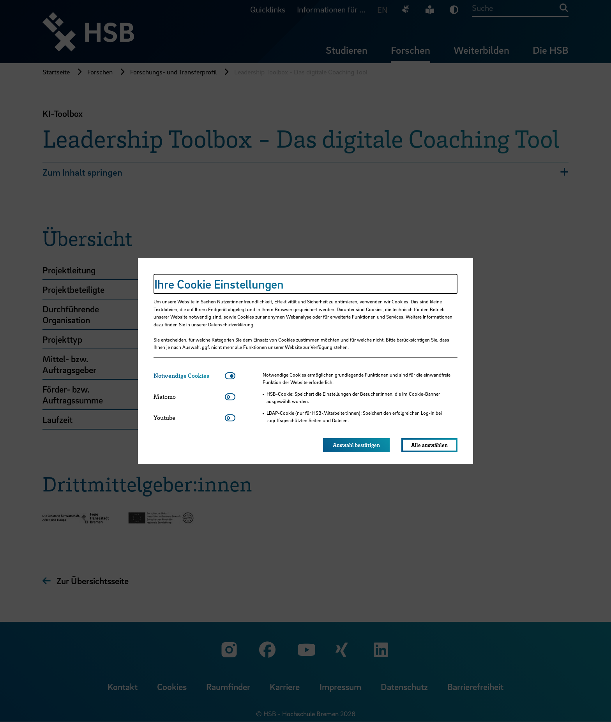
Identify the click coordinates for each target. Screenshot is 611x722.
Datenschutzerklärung (230, 324)
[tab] (189, 375)
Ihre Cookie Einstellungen (219, 283)
